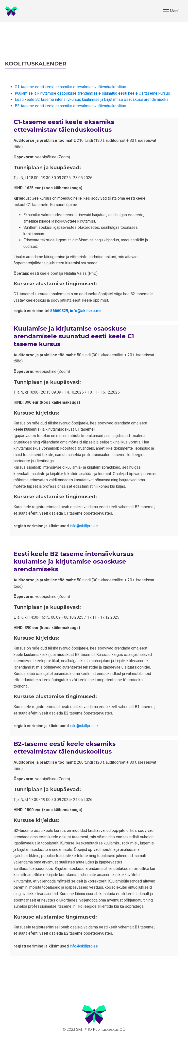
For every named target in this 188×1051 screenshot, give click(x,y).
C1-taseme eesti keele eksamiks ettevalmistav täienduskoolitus (70, 86)
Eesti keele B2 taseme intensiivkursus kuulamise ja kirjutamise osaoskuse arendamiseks (92, 99)
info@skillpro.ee (85, 310)
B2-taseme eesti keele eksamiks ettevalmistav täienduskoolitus (70, 106)
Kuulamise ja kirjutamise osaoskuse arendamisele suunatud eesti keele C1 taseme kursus (92, 93)
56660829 (59, 310)
